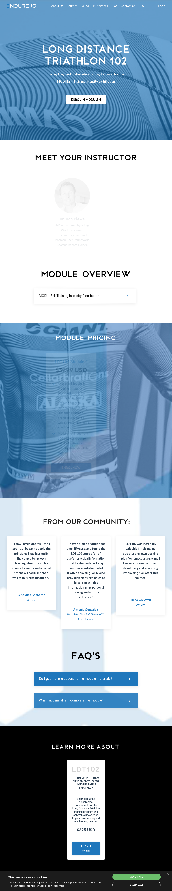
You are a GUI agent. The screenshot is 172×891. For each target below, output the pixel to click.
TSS (141, 6)
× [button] (168, 874)
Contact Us (128, 6)
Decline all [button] (136, 884)
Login (161, 6)
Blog (114, 6)
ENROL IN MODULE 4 (86, 99)
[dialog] (86, 881)
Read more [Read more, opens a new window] (59, 885)
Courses (72, 6)
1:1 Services (100, 6)
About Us (57, 6)
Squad (85, 6)
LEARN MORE (86, 848)
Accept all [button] (136, 876)
